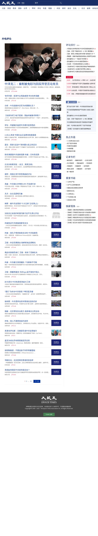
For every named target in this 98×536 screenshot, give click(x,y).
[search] (48, 3)
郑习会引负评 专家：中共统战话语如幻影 (80, 106)
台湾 (25, 8)
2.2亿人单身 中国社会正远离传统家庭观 (20, 135)
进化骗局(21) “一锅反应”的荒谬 (76, 59)
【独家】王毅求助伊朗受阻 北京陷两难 (79, 210)
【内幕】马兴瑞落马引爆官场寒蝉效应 (79, 129)
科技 (58, 8)
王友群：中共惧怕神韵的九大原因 (77, 64)
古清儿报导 (88, 160)
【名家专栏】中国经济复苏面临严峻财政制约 (81, 66)
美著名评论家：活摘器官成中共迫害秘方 (21, 331)
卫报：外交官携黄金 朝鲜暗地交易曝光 (20, 243)
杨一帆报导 (70, 171)
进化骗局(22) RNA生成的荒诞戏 (77, 61)
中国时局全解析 (72, 146)
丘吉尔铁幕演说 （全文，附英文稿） (19, 164)
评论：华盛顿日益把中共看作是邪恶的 (20, 125)
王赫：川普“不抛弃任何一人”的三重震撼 (79, 51)
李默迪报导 (80, 163)
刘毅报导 (79, 169)
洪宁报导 (88, 169)
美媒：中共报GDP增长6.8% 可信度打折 (20, 184)
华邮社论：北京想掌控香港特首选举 (19, 360)
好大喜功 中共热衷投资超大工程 (17, 282)
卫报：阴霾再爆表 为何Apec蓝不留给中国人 (22, 272)
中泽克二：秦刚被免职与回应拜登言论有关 (31, 83)
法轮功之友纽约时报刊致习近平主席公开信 (22, 213)
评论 (39, 8)
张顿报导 (78, 166)
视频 (50, 8)
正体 (18, 3)
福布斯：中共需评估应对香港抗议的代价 (21, 301)
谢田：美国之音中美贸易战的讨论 (18, 174)
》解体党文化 (70, 191)
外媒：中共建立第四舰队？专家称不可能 (21, 262)
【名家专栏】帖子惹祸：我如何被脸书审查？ (23, 115)
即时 (33, 8)
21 (31, 381)
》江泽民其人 (70, 194)
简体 (23, 3)
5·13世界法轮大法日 (73, 141)
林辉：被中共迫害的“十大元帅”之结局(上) (21, 203)
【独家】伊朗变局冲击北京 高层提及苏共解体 (81, 217)
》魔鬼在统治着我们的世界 (74, 188)
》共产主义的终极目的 (73, 185)
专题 (44, 8)
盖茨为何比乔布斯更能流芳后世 (17, 341)
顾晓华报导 (78, 160)
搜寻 (60, 3)
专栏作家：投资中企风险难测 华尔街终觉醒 (22, 96)
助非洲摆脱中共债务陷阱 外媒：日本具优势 (22, 155)
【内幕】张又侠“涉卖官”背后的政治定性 (79, 222)
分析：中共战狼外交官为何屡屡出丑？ (20, 106)
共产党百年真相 (72, 143)
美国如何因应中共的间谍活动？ (17, 370)
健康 (88, 8)
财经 (64, 8)
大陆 (3, 8)
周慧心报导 (70, 169)
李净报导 (89, 163)
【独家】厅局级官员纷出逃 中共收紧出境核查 (81, 212)
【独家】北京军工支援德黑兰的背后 (78, 215)
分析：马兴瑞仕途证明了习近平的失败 (79, 125)
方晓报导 (70, 166)
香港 (14, 8)
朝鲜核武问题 (71, 151)
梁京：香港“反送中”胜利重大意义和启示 (21, 145)
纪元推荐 (73, 102)
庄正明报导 (70, 163)
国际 (20, 8)
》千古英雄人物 (71, 197)
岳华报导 (86, 166)
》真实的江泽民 (71, 200)
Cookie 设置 (49, 414)
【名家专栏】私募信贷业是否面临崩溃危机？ (81, 71)
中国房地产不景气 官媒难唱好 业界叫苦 (83, 83)
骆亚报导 (70, 160)
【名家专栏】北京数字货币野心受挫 (78, 69)
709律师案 (70, 148)
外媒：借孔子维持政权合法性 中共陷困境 (21, 233)
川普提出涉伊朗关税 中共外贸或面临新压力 (80, 48)
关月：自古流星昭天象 (14, 194)
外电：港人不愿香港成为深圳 (16, 321)
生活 (83, 8)
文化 (74, 8)
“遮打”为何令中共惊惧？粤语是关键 (19, 292)
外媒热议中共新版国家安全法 (16, 223)
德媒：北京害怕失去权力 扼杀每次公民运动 (22, 311)
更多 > (78, 45)
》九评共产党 (70, 182)
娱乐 (69, 8)
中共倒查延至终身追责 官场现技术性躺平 (80, 122)
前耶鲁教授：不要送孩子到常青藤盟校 (20, 350)
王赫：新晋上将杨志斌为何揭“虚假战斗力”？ (81, 54)
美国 (9, 8)
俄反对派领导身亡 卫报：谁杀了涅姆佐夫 (21, 252)
